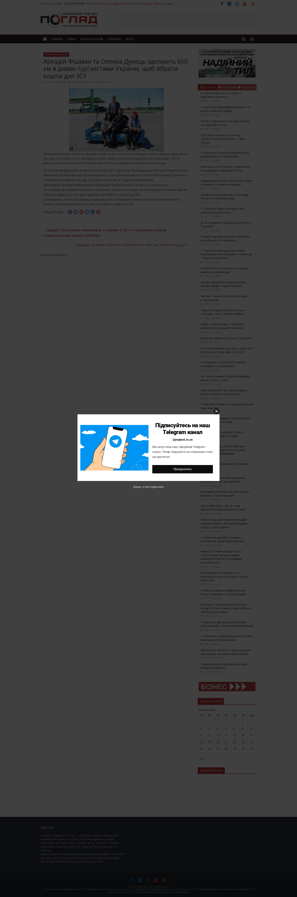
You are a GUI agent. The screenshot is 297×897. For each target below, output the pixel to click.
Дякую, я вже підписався (148, 487)
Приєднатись (182, 469)
